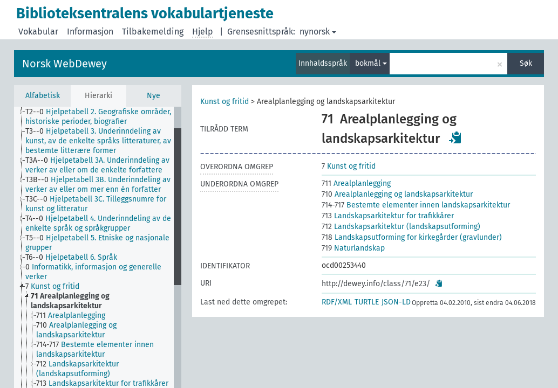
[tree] (97, 247)
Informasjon (90, 31)
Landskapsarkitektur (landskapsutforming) (401, 226)
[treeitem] (104, 117)
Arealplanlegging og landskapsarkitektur (397, 194)
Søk (526, 63)
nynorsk (318, 31)
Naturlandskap (353, 248)
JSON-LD (396, 302)
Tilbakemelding (152, 31)
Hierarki (98, 95)
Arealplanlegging (356, 183)
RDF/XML (337, 302)
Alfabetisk (42, 95)
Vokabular (38, 31)
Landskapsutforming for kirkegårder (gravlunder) (412, 237)
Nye (153, 95)
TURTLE (367, 302)
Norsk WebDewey (64, 63)
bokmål (371, 63)
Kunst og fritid (224, 101)
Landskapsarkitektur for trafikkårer (388, 215)
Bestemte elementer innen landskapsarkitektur (416, 205)
